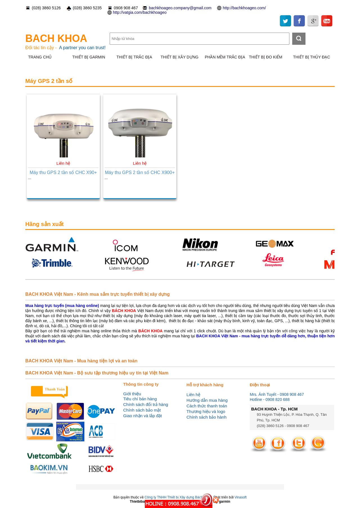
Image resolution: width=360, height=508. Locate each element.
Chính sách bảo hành (206, 417)
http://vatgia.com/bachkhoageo (140, 12)
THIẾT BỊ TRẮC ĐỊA (134, 57)
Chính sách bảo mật (142, 410)
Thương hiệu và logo (205, 411)
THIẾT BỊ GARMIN (88, 57)
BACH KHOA (56, 38)
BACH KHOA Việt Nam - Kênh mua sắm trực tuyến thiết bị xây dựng (97, 294)
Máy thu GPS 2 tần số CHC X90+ (63, 172)
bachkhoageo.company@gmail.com (180, 8)
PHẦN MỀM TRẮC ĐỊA (225, 57)
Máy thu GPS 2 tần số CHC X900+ (140, 172)
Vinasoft (241, 497)
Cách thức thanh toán (206, 405)
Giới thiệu (132, 393)
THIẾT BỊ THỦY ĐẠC (311, 57)
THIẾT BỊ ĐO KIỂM (265, 57)
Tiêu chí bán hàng (140, 398)
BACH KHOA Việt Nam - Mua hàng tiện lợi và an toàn (81, 360)
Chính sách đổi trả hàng (145, 404)
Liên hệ (193, 394)
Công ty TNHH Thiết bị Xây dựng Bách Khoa (178, 497)
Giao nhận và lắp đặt (142, 415)
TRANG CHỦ (39, 57)
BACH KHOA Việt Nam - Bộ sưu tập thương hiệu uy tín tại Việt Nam (96, 373)
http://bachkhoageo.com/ (244, 8)
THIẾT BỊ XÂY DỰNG (180, 57)
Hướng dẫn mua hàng (207, 400)
